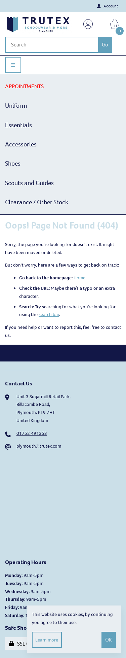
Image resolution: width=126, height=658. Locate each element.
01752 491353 (31, 433)
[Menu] (13, 65)
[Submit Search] (105, 45)
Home (79, 278)
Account (107, 6)
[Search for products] (51, 45)
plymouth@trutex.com (38, 446)
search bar (49, 314)
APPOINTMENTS (24, 86)
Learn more (46, 640)
